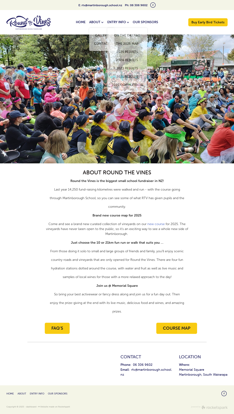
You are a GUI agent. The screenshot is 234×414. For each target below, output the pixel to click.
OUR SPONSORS (145, 22)
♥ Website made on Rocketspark (54, 406)
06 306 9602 (142, 365)
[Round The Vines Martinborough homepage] (28, 22)
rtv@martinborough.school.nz (102, 5)
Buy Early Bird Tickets (207, 22)
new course (156, 224)
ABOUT (96, 22)
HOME (81, 22)
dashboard (31, 406)
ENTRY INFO (118, 22)
